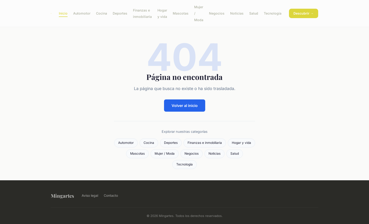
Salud (253, 13)
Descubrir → (303, 13)
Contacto (111, 195)
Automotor (81, 13)
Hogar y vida (162, 13)
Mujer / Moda (165, 153)
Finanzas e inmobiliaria (142, 13)
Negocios (217, 13)
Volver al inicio (185, 105)
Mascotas (181, 13)
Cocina (101, 13)
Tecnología (272, 13)
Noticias (237, 13)
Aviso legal (90, 195)
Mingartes (62, 195)
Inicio (63, 13)
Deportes (120, 13)
